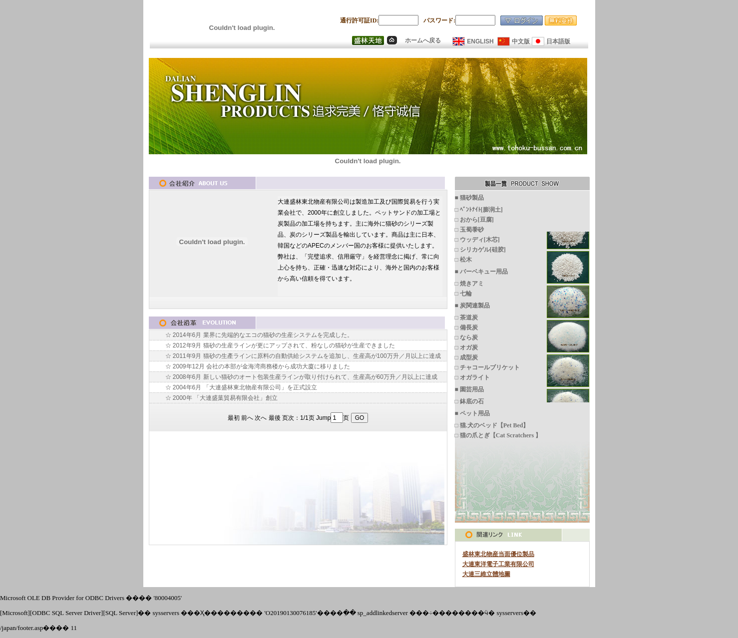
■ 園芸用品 (469, 389)
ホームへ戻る (423, 40)
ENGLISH (480, 41)
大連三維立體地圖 (486, 574)
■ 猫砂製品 (469, 197)
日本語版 (558, 41)
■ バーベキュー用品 (481, 271)
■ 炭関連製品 (472, 305)
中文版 (521, 41)
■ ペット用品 (472, 413)
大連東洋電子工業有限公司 (498, 564)
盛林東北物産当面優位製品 (498, 554)
